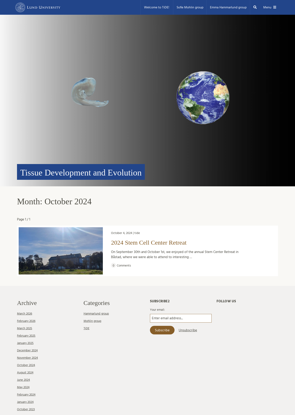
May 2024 (23, 387)
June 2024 (23, 379)
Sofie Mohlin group (190, 7)
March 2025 (24, 328)
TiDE (87, 328)
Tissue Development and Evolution (81, 172)
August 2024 (25, 372)
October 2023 (26, 409)
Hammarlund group (96, 313)
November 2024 (27, 357)
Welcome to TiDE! (157, 7)
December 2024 (27, 350)
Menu (269, 7)
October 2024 (26, 365)
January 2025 (25, 343)
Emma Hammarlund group (228, 7)
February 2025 (26, 335)
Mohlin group (92, 321)
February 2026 (26, 321)
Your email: (157, 309)
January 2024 (25, 402)
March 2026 (24, 313)
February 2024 (26, 394)
